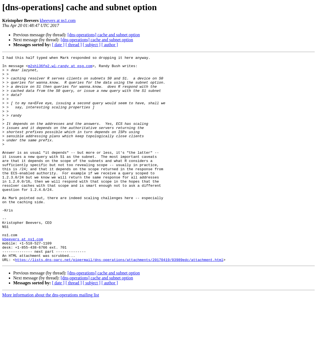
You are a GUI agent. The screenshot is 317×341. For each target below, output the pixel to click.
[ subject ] (91, 44)
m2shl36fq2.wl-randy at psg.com (60, 68)
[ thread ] (73, 44)
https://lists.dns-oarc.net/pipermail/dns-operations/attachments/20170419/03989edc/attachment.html (119, 300)
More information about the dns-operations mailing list (50, 336)
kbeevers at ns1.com (58, 20)
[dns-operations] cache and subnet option (103, 34)
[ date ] (58, 44)
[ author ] (110, 44)
